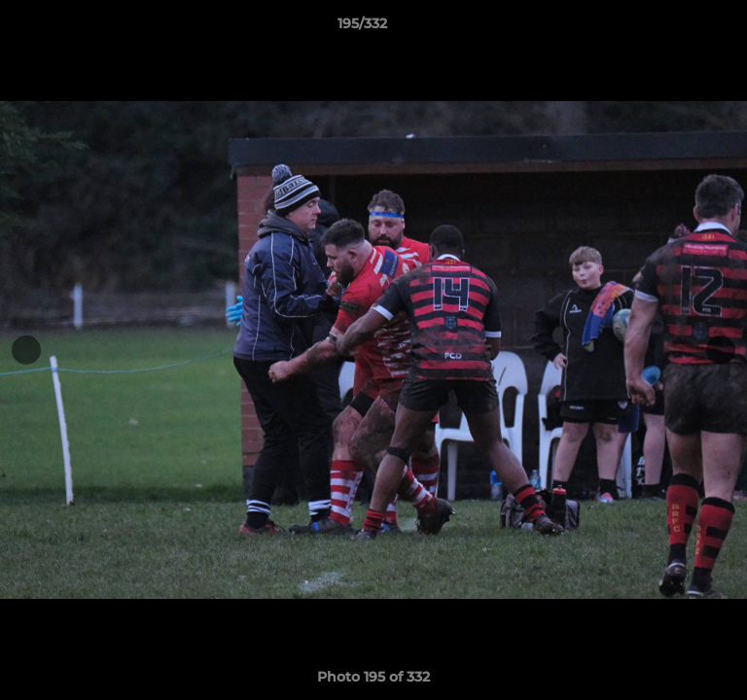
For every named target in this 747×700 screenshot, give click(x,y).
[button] (677, 28)
